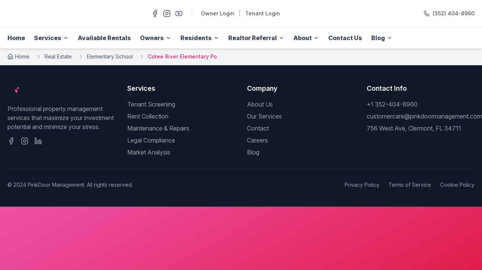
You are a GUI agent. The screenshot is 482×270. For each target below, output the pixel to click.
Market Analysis (148, 152)
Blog (253, 152)
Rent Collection (147, 116)
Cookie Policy (457, 185)
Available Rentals (104, 38)
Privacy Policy (362, 185)
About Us (260, 104)
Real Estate (58, 56)
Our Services (264, 116)
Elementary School (110, 56)
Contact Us (345, 38)
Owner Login (217, 13)
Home (16, 38)
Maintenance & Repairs (158, 128)
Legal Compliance (151, 140)
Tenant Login (262, 13)
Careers (257, 140)
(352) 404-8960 (454, 13)
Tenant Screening (151, 104)
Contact (258, 128)
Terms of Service (409, 185)
